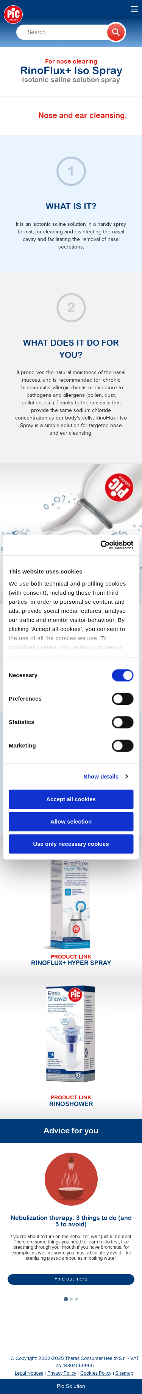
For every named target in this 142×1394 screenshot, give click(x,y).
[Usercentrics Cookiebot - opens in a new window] (101, 545)
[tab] (66, 1299)
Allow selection (71, 821)
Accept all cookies (71, 799)
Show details (101, 776)
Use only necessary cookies (71, 844)
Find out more (71, 1279)
